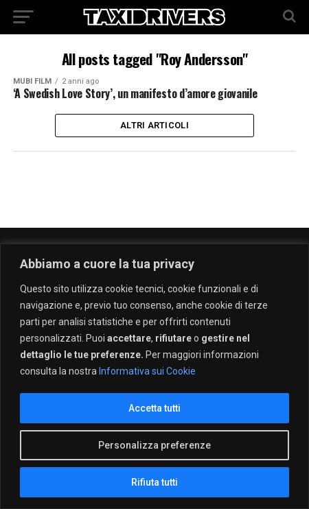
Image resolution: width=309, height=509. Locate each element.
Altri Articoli (154, 125)
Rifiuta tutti (154, 482)
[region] (154, 376)
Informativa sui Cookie (147, 371)
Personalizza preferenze (154, 445)
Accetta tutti (154, 408)
